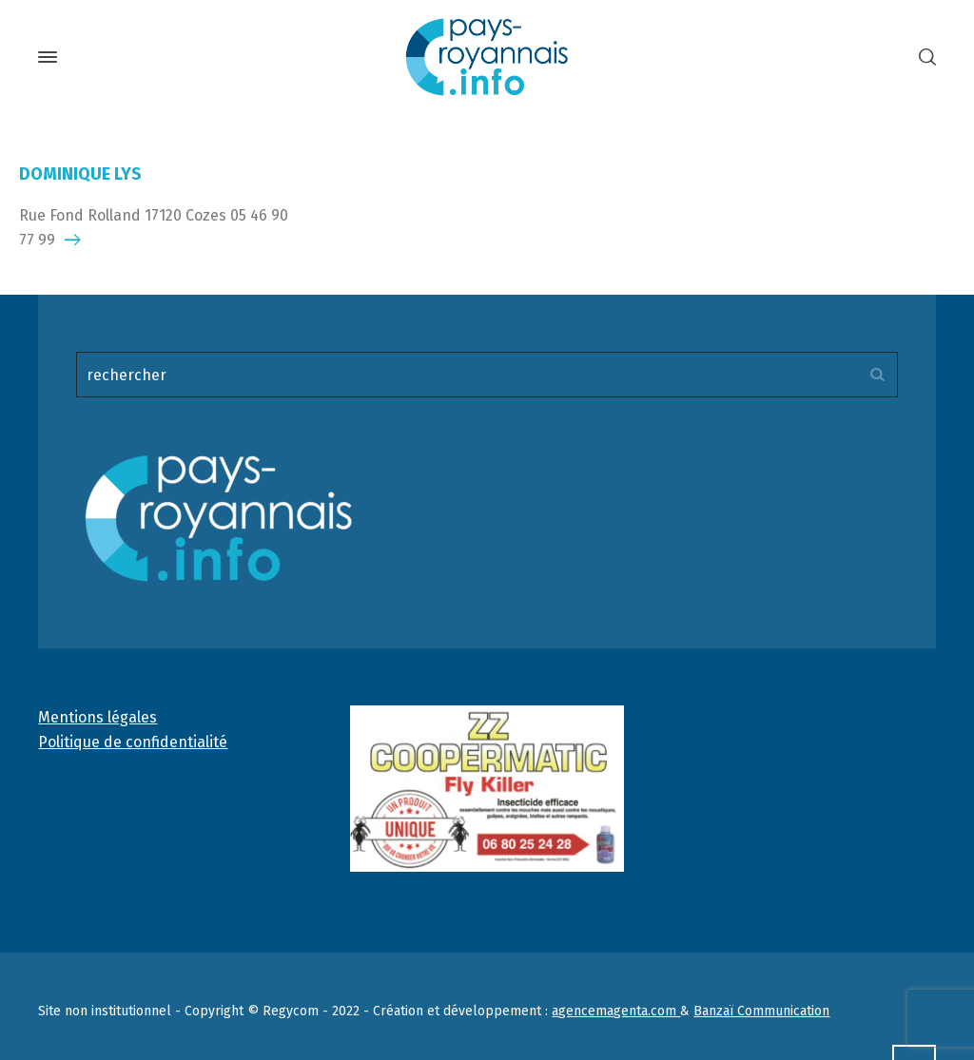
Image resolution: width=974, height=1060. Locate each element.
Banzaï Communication (761, 1011)
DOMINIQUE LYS (80, 174)
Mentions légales (97, 717)
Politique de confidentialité (132, 742)
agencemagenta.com (616, 1011)
